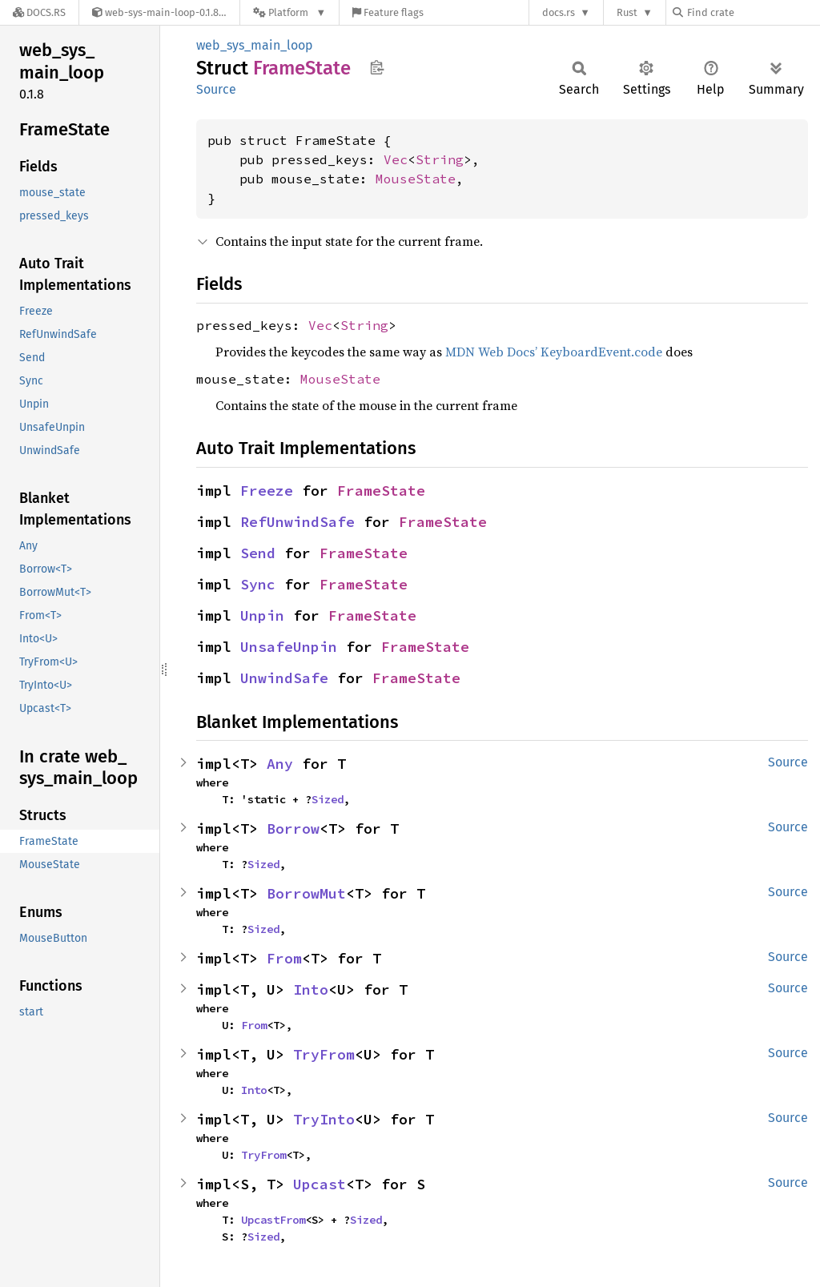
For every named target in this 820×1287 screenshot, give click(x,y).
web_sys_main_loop (254, 45)
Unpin (262, 615)
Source (216, 89)
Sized (328, 799)
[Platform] (289, 12)
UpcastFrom (273, 1220)
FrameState (381, 490)
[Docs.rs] (39, 12)
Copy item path (377, 67)
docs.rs (558, 12)
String (440, 159)
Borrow (293, 828)
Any (280, 763)
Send (257, 553)
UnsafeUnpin (288, 646)
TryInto (324, 1119)
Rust (627, 12)
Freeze (266, 490)
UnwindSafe (284, 678)
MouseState (416, 179)
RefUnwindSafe (297, 522)
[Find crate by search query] (752, 12)
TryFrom (324, 1054)
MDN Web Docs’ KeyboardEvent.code (553, 351)
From (284, 958)
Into (310, 989)
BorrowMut (306, 893)
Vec (396, 159)
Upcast (319, 1184)
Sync (257, 584)
